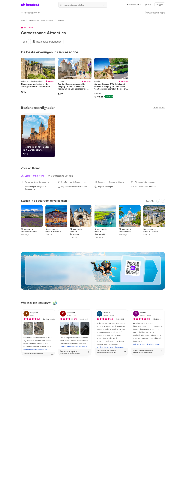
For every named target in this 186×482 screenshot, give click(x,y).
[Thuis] (23, 20)
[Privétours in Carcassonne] (143, 182)
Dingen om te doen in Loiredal (150, 230)
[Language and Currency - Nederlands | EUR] (133, 4)
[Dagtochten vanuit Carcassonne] (72, 186)
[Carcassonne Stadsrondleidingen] (109, 182)
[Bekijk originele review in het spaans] (36, 349)
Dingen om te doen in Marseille (53, 230)
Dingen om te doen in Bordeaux (76, 231)
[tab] (34, 176)
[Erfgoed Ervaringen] (103, 186)
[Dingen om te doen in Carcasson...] (41, 20)
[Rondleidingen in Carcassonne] (72, 182)
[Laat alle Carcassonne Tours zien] (143, 186)
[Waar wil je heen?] (82, 4)
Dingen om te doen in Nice (125, 230)
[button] (147, 4)
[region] (93, 41)
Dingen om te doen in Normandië (100, 231)
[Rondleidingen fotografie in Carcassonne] (38, 187)
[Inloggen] (159, 4)
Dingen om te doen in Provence (29, 230)
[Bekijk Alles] (150, 201)
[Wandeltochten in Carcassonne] (35, 182)
